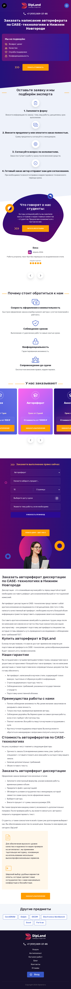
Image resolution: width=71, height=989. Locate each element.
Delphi (23, 917)
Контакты (35, 964)
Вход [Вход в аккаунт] (67, 5)
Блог (35, 961)
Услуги (35, 950)
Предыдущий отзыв (31, 275)
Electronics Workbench (54, 917)
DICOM (35, 917)
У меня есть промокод (35, 514)
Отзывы (35, 968)
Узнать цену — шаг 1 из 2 (35, 532)
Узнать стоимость (36, 67)
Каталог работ (35, 957)
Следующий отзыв (40, 275)
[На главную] (31, 6)
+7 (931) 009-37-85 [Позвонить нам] (35, 13)
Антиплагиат (35, 953)
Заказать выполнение (35, 428)
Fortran (40, 922)
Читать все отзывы (35, 228)
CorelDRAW (10, 917)
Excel (28, 922)
